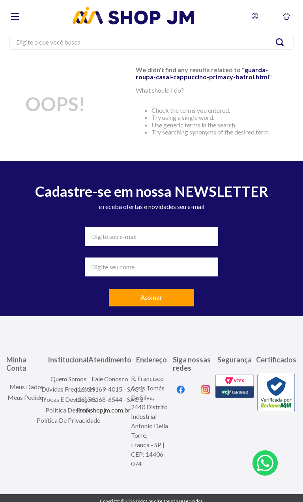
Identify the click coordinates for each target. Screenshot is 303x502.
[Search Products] (281, 42)
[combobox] (151, 43)
